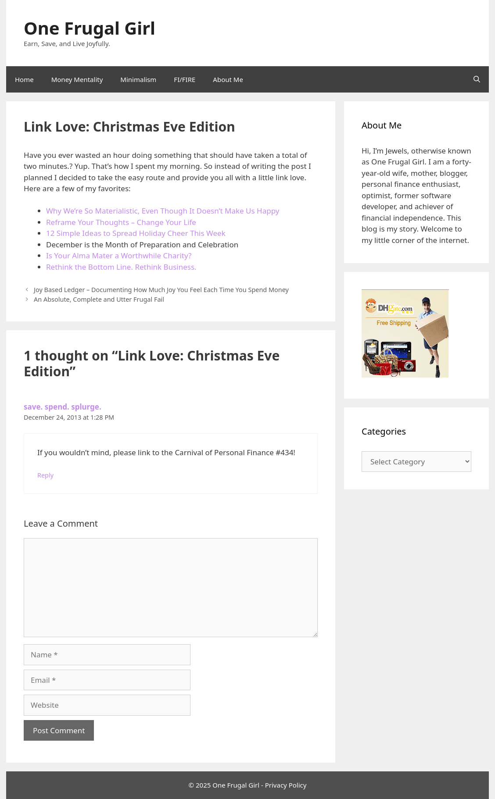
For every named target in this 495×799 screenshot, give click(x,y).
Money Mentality (77, 79)
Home (24, 79)
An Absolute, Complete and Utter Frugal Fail (99, 299)
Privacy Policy (286, 785)
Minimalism (138, 79)
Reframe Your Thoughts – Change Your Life (121, 222)
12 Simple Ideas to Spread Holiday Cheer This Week (136, 233)
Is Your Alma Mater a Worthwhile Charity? (118, 255)
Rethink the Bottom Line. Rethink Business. (121, 267)
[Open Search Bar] (477, 79)
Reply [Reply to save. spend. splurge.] (45, 475)
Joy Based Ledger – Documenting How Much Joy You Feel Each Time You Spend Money (161, 289)
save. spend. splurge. (62, 407)
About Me (228, 79)
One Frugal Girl (89, 28)
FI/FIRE (184, 79)
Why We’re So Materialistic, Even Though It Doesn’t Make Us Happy (162, 211)
